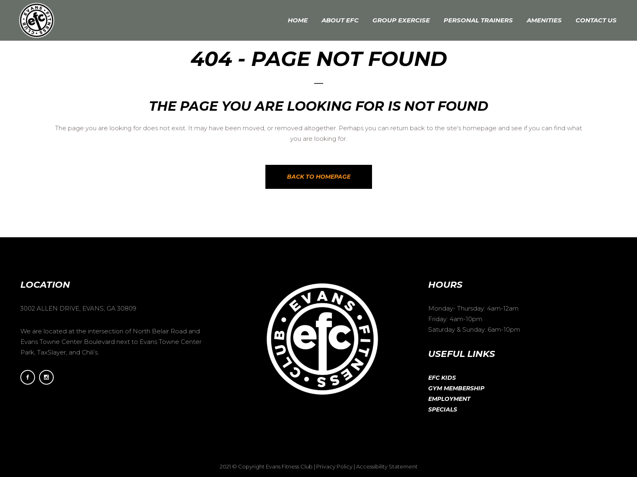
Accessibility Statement (387, 466)
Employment (449, 399)
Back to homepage (318, 176)
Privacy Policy (334, 466)
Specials (442, 409)
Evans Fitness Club (289, 466)
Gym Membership (456, 388)
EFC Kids (442, 377)
